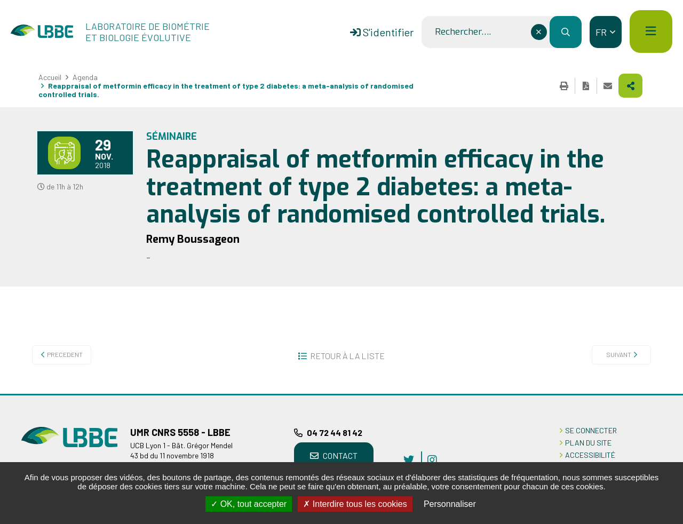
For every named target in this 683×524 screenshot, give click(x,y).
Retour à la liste (347, 356)
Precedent (65, 354)
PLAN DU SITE (588, 442)
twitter (409, 459)
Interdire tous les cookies (355, 504)
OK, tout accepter (249, 504)
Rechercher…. (463, 32)
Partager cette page (630, 86)
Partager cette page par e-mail (607, 86)
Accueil (49, 77)
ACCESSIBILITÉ (590, 454)
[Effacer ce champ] (539, 32)
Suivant (618, 354)
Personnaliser (450, 504)
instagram (432, 459)
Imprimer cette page (564, 86)
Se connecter (591, 430)
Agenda (85, 77)
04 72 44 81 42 (334, 432)
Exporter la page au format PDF (586, 86)
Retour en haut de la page (659, 394)
